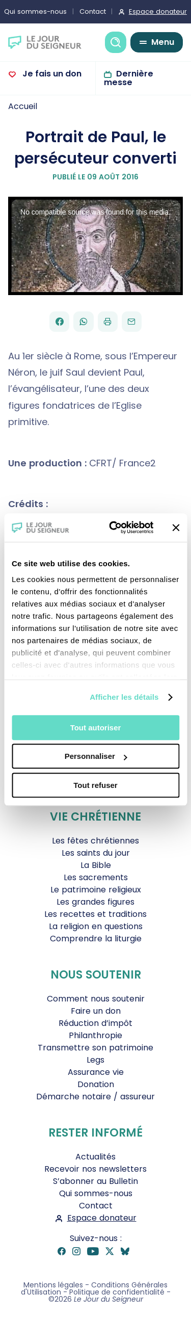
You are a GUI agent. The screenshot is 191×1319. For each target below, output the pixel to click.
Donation (95, 1084)
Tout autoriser (95, 727)
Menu (162, 42)
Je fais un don (50, 74)
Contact (92, 11)
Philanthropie (95, 1035)
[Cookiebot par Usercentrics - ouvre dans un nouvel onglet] (113, 527)
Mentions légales (53, 1285)
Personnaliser (96, 756)
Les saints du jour (96, 853)
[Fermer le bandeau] (175, 527)
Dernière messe (128, 78)
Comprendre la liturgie (96, 938)
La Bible (95, 865)
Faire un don (96, 1011)
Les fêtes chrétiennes (95, 841)
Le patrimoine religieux (95, 889)
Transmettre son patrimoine (95, 1047)
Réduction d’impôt (95, 1023)
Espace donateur (102, 1218)
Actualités (95, 1157)
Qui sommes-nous (95, 1193)
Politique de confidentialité (117, 1292)
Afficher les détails (124, 697)
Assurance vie (96, 1072)
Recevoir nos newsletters (95, 1169)
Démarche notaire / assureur (95, 1096)
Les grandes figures (95, 902)
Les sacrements (96, 877)
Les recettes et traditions (95, 914)
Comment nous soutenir (96, 999)
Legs (95, 1060)
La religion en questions (96, 926)
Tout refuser (95, 785)
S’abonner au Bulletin (95, 1181)
